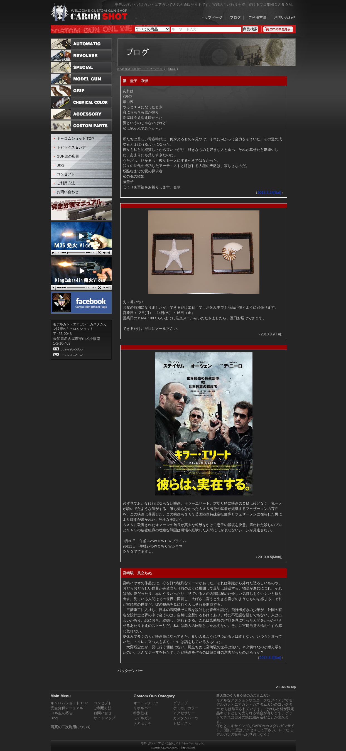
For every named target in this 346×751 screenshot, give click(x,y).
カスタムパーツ (185, 718)
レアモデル (142, 723)
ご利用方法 (257, 17)
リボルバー (142, 708)
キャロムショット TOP (75, 138)
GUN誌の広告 (68, 156)
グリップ (180, 703)
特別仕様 (140, 713)
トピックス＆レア (71, 147)
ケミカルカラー (185, 708)
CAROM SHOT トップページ (140, 69)
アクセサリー (184, 713)
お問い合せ (103, 713)
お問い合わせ (285, 17)
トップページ (211, 17)
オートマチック (146, 703)
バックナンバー (130, 671)
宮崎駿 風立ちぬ (137, 573)
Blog (60, 165)
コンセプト (66, 174)
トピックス (182, 723)
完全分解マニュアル (67, 708)
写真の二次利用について (70, 727)
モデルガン (142, 718)
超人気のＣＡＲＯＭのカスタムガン (243, 696)
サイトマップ (104, 718)
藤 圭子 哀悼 (135, 81)
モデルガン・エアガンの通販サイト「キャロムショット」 (173, 743)
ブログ (235, 17)
